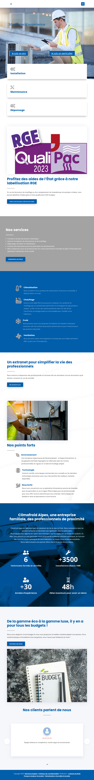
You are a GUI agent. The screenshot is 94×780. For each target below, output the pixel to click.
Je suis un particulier (62, 53)
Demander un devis (15, 259)
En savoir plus (15, 385)
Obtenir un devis (16, 644)
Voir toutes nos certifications (21, 201)
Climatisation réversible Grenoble (57, 776)
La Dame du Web (74, 774)
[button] (87, 741)
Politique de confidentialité (49, 774)
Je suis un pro (19, 53)
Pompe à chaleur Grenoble (34, 776)
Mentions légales (31, 774)
